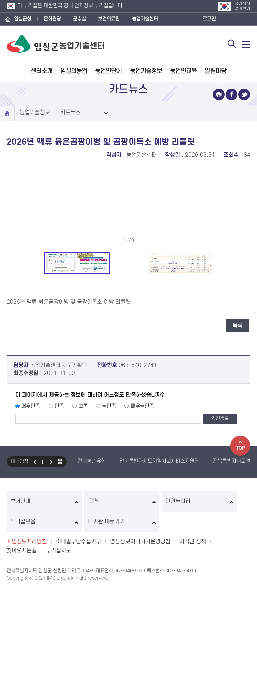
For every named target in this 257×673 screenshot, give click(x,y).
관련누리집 (128, 603)
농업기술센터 (145, 19)
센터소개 (41, 71)
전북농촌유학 (92, 562)
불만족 (109, 508)
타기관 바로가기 (227, 603)
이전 (34, 563)
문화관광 (52, 19)
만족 (59, 508)
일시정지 (43, 563)
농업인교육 (183, 71)
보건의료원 (109, 19)
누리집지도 (58, 632)
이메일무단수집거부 (78, 623)
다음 (51, 563)
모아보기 (60, 563)
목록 (238, 427)
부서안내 (30, 603)
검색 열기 (230, 44)
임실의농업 (73, 71)
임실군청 (22, 19)
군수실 (79, 19)
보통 (83, 508)
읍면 (79, 603)
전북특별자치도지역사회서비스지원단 (159, 562)
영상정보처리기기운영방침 (140, 623)
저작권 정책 (192, 623)
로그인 (209, 19)
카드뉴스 (70, 112)
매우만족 (30, 508)
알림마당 (215, 71)
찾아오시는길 (22, 632)
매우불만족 (142, 508)
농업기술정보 (146, 71)
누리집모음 (177, 603)
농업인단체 (108, 71)
